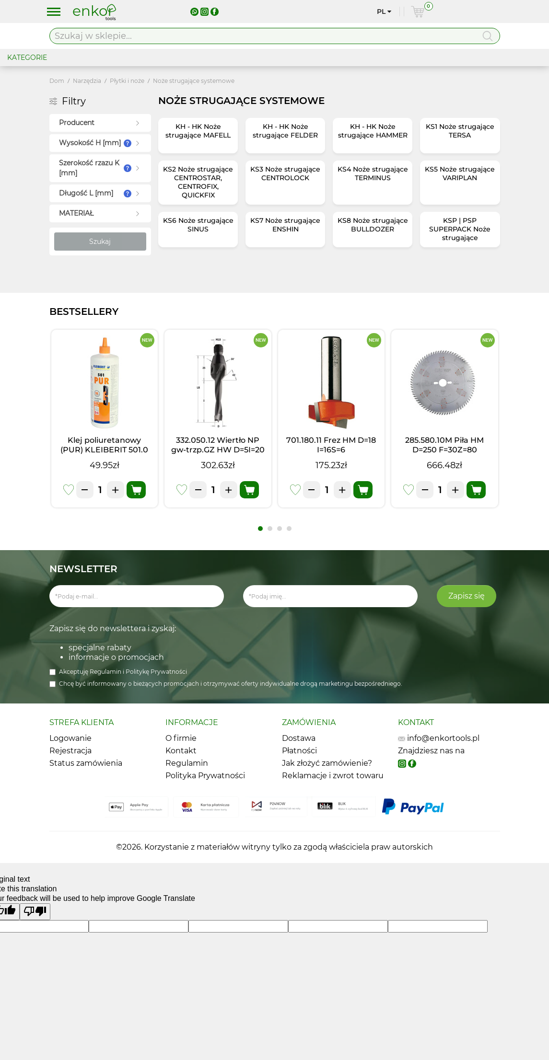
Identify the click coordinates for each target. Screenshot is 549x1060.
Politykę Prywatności (156, 671)
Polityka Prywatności (205, 775)
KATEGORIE (27, 57)
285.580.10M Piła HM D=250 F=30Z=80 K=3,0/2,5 (444, 450)
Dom (56, 80)
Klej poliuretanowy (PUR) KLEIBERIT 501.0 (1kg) (104, 450)
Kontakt (181, 750)
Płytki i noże (127, 80)
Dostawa (298, 738)
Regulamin (106, 671)
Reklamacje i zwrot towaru (333, 775)
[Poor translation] (35, 911)
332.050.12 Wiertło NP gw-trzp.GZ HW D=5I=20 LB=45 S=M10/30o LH (218, 450)
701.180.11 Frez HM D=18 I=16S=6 (331, 445)
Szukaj (100, 241)
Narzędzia (87, 80)
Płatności (299, 750)
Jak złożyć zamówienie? (327, 763)
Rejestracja (70, 750)
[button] (260, 528)
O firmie (181, 738)
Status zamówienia (85, 763)
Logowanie (70, 738)
